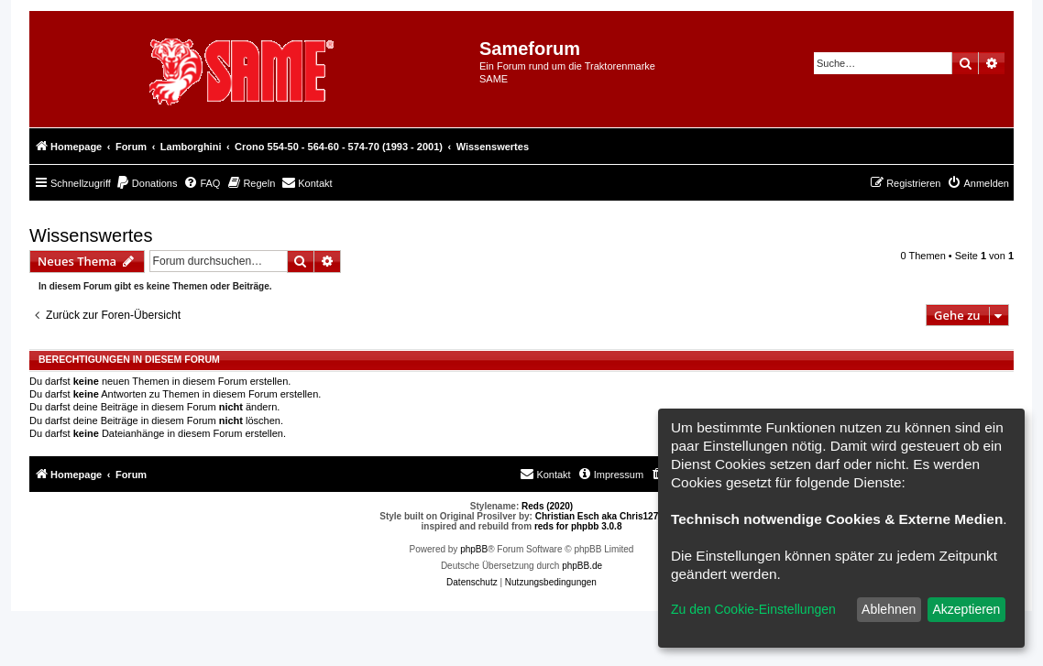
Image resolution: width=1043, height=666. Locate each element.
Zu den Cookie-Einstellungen (753, 609)
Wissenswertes (90, 235)
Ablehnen (889, 609)
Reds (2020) (547, 506)
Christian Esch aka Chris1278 (599, 516)
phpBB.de (582, 566)
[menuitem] (146, 183)
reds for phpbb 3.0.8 (578, 526)
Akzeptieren (966, 609)
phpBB (474, 549)
